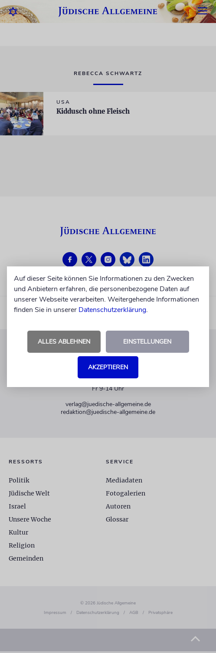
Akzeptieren (108, 367)
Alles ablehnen (64, 342)
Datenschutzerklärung (112, 310)
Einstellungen (147, 342)
